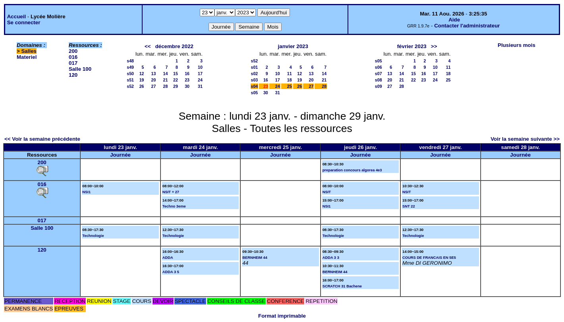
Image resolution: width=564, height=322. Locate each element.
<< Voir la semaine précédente (42, 139)
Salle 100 (80, 69)
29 (175, 86)
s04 (254, 86)
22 (175, 80)
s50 (130, 73)
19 (141, 80)
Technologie (93, 236)
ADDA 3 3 (331, 258)
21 (165, 80)
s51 (130, 80)
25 (289, 86)
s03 (254, 80)
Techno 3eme (174, 206)
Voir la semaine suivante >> (525, 139)
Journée (120, 155)
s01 (254, 67)
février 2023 (412, 46)
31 (200, 86)
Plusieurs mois (516, 45)
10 (200, 67)
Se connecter (24, 22)
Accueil (16, 16)
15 (175, 73)
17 (200, 73)
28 (165, 86)
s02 (254, 73)
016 (73, 57)
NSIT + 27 (170, 192)
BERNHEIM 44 (254, 258)
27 (153, 86)
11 (289, 73)
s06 (378, 67)
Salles (29, 51)
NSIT (327, 192)
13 (153, 73)
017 (73, 63)
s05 (254, 92)
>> (434, 46)
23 (187, 80)
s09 (378, 86)
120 (73, 75)
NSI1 (86, 192)
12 (141, 73)
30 (187, 86)
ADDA (167, 258)
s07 (378, 73)
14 (165, 73)
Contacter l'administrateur (467, 26)
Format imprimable (282, 316)
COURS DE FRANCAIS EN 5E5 (429, 258)
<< (148, 46)
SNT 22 (408, 206)
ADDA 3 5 (170, 272)
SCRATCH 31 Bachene (342, 286)
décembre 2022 (174, 46)
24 (200, 80)
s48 (130, 60)
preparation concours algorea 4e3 (352, 170)
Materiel (27, 57)
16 (187, 73)
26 (141, 86)
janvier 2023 (293, 46)
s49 (130, 67)
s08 (378, 80)
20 (153, 80)
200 (73, 51)
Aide (454, 20)
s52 (130, 86)
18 (289, 80)
